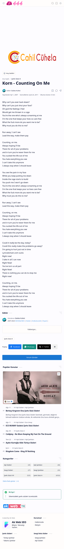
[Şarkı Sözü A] (47, 475)
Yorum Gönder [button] (32, 357)
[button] (3, 3)
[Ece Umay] (28, 422)
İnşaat (45, 321)
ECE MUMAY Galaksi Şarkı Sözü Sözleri (22, 425)
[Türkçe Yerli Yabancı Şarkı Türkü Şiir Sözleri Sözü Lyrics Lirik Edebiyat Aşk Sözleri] (14, 3)
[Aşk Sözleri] (20, 407)
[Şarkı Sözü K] (8, 339)
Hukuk (28, 321)
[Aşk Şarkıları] (29, 407)
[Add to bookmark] (58, 373)
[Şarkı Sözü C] (20, 431)
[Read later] (52, 90)
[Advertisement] (32, 25)
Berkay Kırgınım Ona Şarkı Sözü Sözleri (23, 411)
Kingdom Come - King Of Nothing (20, 451)
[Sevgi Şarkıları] (47, 470)
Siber (20, 321)
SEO (16, 321)
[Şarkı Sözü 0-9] (17, 475)
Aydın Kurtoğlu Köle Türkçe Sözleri (21, 443)
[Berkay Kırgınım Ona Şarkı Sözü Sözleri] (32, 387)
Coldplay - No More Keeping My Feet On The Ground (28, 434)
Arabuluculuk (36, 321)
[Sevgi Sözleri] (17, 470)
